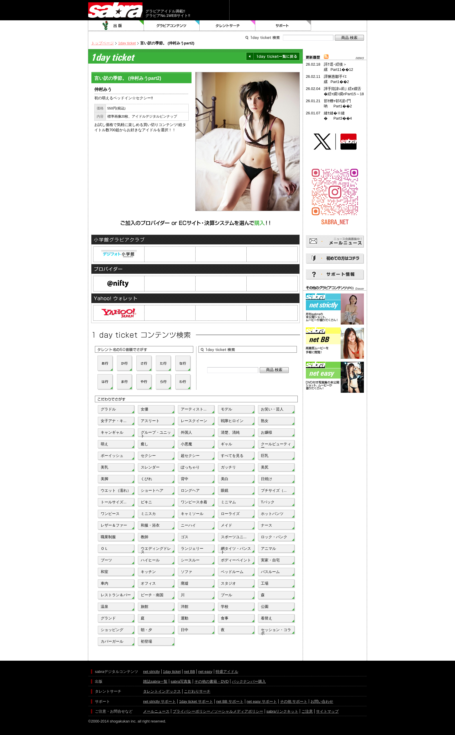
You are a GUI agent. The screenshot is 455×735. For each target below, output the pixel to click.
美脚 (104, 479)
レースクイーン (194, 421)
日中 (184, 630)
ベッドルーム (232, 572)
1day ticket (127, 43)
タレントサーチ (227, 25)
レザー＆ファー (114, 525)
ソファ (186, 572)
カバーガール (112, 641)
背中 (184, 479)
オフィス (148, 583)
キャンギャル (112, 432)
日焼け (266, 479)
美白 (224, 479)
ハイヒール (150, 560)
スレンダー (150, 467)
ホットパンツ (272, 513)
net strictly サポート (159, 701)
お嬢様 (266, 432)
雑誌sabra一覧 (155, 681)
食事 (224, 618)
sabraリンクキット (282, 711)
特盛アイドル (227, 671)
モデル (226, 409)
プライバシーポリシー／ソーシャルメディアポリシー (218, 711)
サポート (283, 25)
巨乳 (264, 455)
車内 (104, 583)
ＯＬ (104, 548)
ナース (266, 525)
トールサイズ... (114, 502)
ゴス (184, 537)
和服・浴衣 (150, 525)
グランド (108, 618)
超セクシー (190, 455)
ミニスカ (148, 513)
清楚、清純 (230, 432)
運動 (184, 618)
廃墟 (184, 583)
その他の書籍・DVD (211, 681)
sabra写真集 (181, 681)
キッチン (148, 572)
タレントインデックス (162, 691)
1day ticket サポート (196, 701)
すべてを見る (232, 455)
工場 (264, 583)
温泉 (104, 606)
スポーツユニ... (234, 537)
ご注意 (307, 711)
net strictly (151, 671)
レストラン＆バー (116, 595)
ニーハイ (188, 525)
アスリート (150, 421)
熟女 (264, 421)
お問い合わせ (321, 701)
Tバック (268, 502)
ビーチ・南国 (152, 595)
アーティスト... (194, 409)
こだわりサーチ (197, 691)
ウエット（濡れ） (116, 490)
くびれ (146, 479)
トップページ (102, 43)
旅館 (144, 606)
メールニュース (156, 711)
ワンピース (110, 513)
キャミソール (192, 513)
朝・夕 (146, 630)
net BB (189, 671)
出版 (116, 25)
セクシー (148, 455)
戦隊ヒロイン (232, 421)
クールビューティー (276, 445)
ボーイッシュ (112, 455)
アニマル (268, 548)
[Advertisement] (335, 420)
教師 (144, 537)
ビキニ (146, 502)
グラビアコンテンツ (172, 25)
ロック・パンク (274, 537)
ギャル (226, 444)
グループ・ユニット (156, 433)
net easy (205, 671)
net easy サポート (262, 701)
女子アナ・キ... (114, 421)
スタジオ (228, 583)
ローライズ (230, 513)
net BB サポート (229, 701)
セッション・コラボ (276, 631)
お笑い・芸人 (272, 409)
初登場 (146, 641)
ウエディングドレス (156, 549)
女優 (144, 409)
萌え (104, 444)
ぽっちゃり (190, 467)
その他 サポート (294, 701)
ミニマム (228, 502)
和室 (104, 572)
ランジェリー (192, 548)
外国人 (186, 432)
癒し (144, 444)
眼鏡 (224, 490)
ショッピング (112, 630)
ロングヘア (190, 490)
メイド (226, 525)
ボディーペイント (236, 560)
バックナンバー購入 (249, 681)
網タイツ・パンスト (236, 549)
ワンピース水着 (194, 502)
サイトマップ (327, 711)
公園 (264, 606)
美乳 (104, 467)
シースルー (190, 560)
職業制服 (108, 537)
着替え (266, 618)
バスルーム (270, 572)
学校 (224, 606)
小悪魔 (186, 444)
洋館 (184, 606)
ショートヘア (152, 490)
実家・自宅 (270, 560)
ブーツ (106, 560)
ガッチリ (228, 467)
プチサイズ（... (274, 490)
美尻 (264, 467)
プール (226, 595)
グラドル (108, 409)
